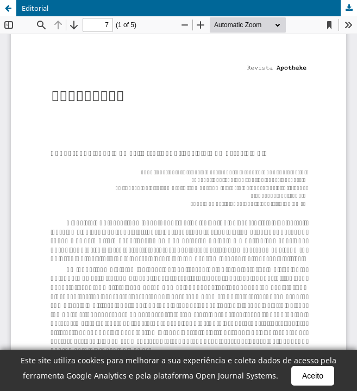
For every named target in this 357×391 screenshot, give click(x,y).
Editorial (35, 8)
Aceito (312, 375)
